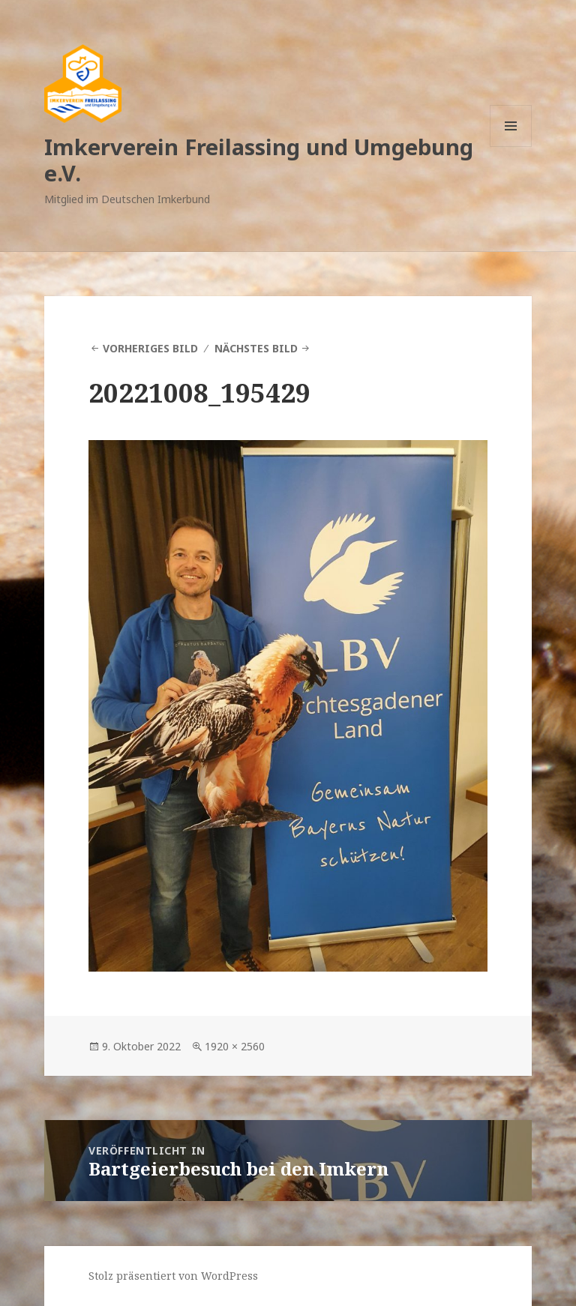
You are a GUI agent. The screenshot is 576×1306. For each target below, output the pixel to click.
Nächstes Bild (256, 348)
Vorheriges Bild (150, 348)
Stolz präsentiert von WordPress (173, 1276)
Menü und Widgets (511, 146)
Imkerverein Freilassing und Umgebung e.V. (258, 159)
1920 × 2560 (235, 1046)
